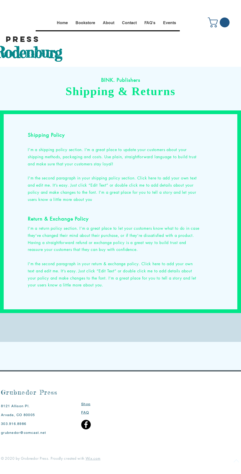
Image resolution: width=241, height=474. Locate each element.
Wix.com (93, 458)
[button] (220, 22)
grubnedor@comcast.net (23, 433)
